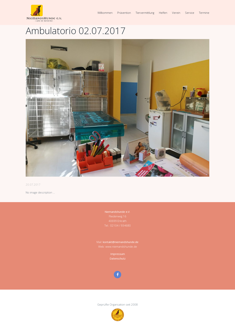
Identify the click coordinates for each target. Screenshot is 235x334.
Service (189, 12)
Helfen (163, 12)
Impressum (117, 254)
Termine (204, 12)
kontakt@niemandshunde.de (120, 242)
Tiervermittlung (145, 12)
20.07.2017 (33, 184)
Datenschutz (118, 258)
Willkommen (105, 12)
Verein (176, 12)
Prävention (124, 12)
